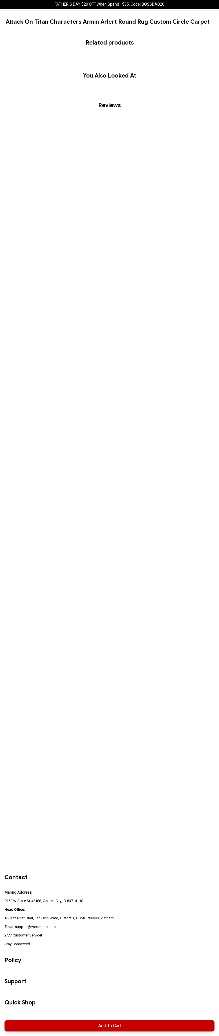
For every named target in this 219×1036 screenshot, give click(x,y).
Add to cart (109, 1025)
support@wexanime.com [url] (35, 927)
